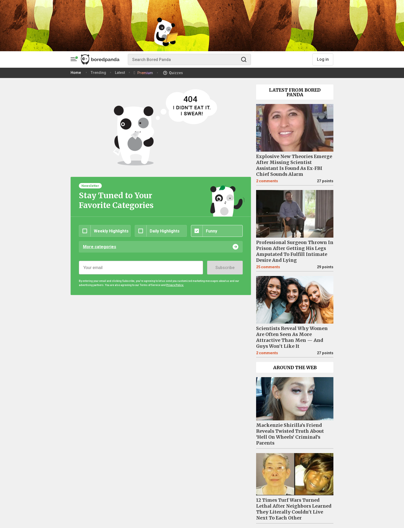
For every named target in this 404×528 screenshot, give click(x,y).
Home (76, 73)
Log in (323, 59)
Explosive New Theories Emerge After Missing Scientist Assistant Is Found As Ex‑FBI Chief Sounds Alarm (294, 165)
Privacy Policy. (175, 285)
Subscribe (224, 267)
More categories (99, 246)
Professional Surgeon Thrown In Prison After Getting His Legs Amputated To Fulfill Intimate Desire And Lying (294, 251)
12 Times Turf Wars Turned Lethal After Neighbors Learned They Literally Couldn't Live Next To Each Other (293, 509)
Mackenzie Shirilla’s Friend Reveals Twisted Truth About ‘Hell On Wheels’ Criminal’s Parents (290, 434)
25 (268, 267)
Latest (120, 73)
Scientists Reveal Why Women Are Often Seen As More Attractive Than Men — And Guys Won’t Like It (292, 337)
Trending (98, 73)
